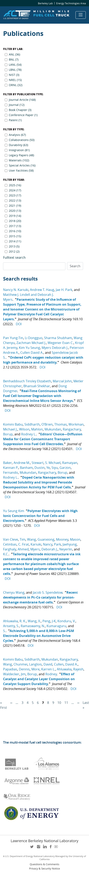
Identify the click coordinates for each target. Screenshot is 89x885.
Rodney (51, 674)
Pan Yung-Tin (13, 338)
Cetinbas (10, 544)
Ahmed (23, 549)
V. (74, 621)
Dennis (24, 669)
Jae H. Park (64, 289)
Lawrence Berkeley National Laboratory (44, 840)
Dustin (39, 467)
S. (17, 626)
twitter (32, 848)
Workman (76, 424)
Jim (23, 674)
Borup (8, 434)
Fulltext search (14, 257)
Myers (35, 549)
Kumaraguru (56, 626)
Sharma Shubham (58, 338)
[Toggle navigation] (80, 15)
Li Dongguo (33, 338)
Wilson (24, 429)
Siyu (54, 467)
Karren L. (48, 669)
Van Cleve (10, 539)
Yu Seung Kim (13, 511)
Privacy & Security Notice (44, 868)
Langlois (35, 664)
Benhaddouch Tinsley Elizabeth (27, 381)
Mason (75, 539)
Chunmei (20, 664)
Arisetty (9, 626)
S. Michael (52, 462)
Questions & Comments (44, 864)
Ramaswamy (30, 626)
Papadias (10, 669)
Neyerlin (65, 549)
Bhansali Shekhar (36, 386)
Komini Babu (13, 424)
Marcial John (62, 381)
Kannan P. (10, 467)
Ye (48, 467)
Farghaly (9, 549)
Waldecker (11, 674)
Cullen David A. (31, 352)
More (35, 669)
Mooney (62, 539)
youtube (56, 848)
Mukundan (52, 429)
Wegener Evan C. (60, 342)
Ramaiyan (69, 462)
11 (66, 702)
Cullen (59, 664)
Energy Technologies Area (71, 3)
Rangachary (72, 429)
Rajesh (78, 669)
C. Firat (23, 544)
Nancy (47, 544)
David (47, 664)
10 (59, 702)
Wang (31, 539)
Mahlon (37, 429)
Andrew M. (22, 462)
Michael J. (10, 429)
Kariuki (36, 544)
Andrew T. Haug (42, 289)
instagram (38, 848)
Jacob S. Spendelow (47, 592)
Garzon (65, 467)
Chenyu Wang (13, 592)
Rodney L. (28, 434)
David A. (71, 664)
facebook (50, 848)
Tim (22, 539)
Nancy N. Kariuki (15, 289)
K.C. (6, 554)
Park (57, 544)
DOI (19, 324)
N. (43, 626)
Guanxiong (46, 539)
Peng (46, 621)
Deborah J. (49, 549)
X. (39, 621)
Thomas (60, 424)
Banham (26, 467)
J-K (54, 621)
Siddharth (32, 424)
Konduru (64, 621)
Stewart (37, 462)
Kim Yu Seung (29, 347)
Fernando (10, 472)
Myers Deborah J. (55, 347)
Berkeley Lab (45, 3)
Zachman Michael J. (31, 342)
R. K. (22, 621)
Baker (7, 462)
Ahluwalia (10, 621)
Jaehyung (70, 544)
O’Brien (47, 424)
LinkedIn (44, 848)
